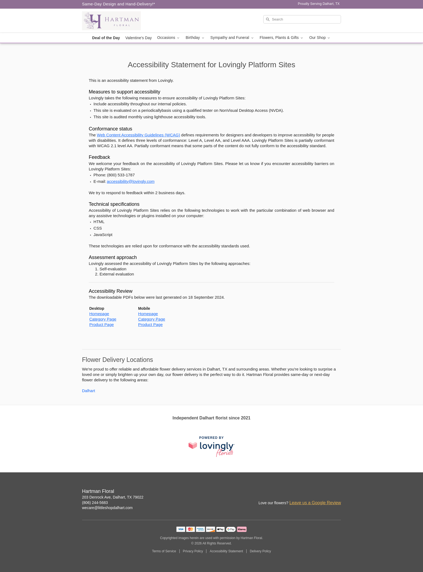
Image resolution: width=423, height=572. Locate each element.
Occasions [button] (168, 37)
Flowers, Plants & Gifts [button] (282, 37)
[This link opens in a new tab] (211, 446)
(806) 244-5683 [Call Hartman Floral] (95, 502)
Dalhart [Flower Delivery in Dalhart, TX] (88, 390)
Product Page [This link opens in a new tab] (101, 324)
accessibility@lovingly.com (131, 181)
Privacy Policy (193, 551)
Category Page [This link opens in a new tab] (102, 319)
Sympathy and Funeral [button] (232, 37)
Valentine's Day (138, 38)
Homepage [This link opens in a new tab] (99, 313)
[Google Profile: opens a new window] (337, 492)
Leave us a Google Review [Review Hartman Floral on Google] (315, 502)
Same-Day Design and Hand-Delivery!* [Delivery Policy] (118, 4)
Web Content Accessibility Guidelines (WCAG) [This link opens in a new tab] (138, 135)
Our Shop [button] (320, 37)
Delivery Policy (260, 551)
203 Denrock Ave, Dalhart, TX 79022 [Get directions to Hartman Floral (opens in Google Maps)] (113, 497)
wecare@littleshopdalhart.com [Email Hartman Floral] (107, 508)
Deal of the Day (106, 38)
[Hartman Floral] (121, 21)
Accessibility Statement (226, 551)
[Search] (302, 19)
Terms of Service (164, 551)
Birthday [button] (195, 37)
